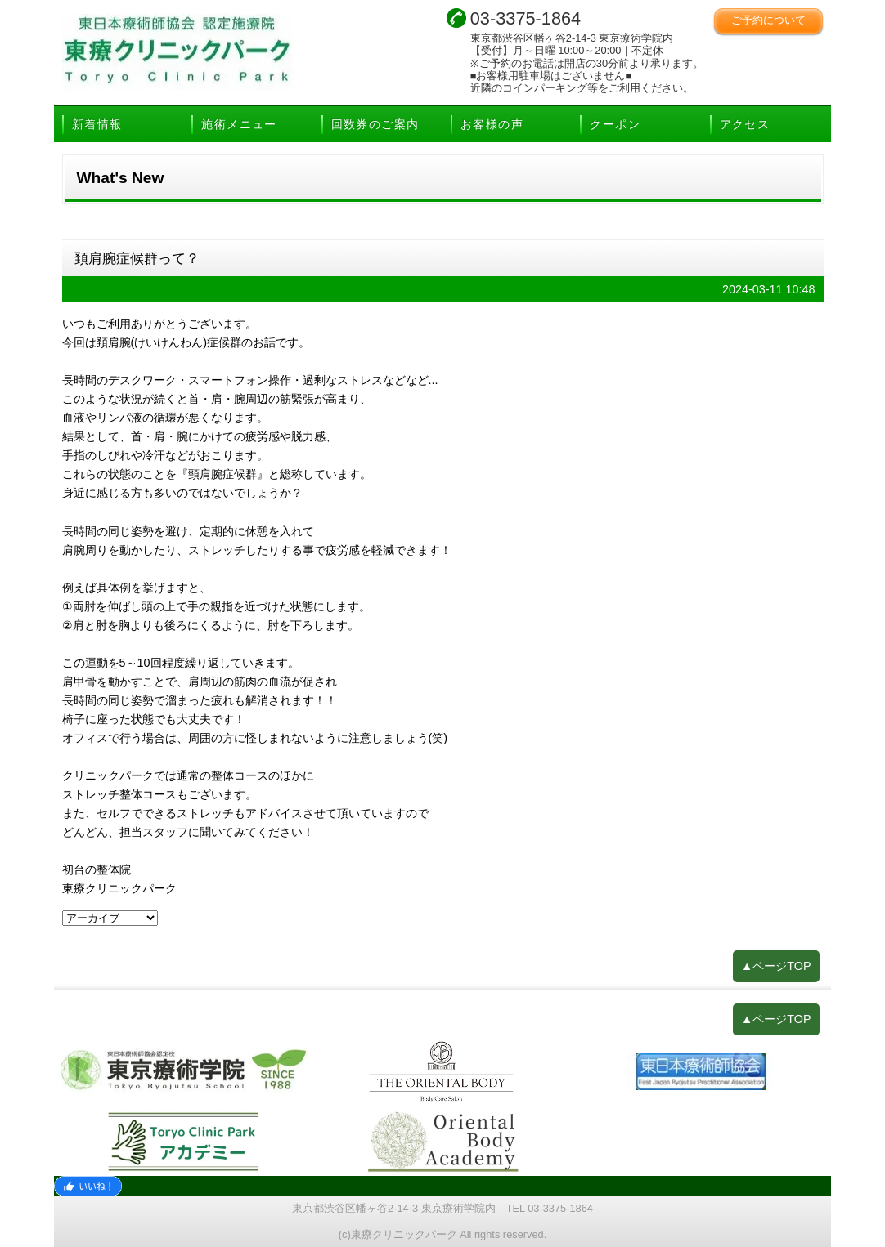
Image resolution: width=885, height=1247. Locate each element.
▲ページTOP (776, 965)
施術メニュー (238, 124)
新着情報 (97, 124)
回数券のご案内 (375, 124)
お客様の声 (491, 124)
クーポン (615, 124)
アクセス (745, 124)
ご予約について (768, 20)
